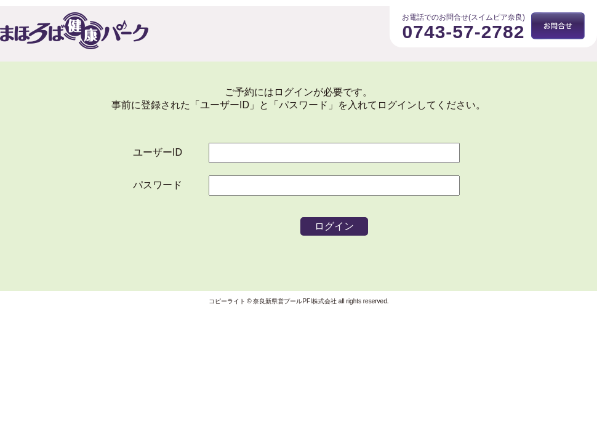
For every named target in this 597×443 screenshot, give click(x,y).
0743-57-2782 (464, 32)
